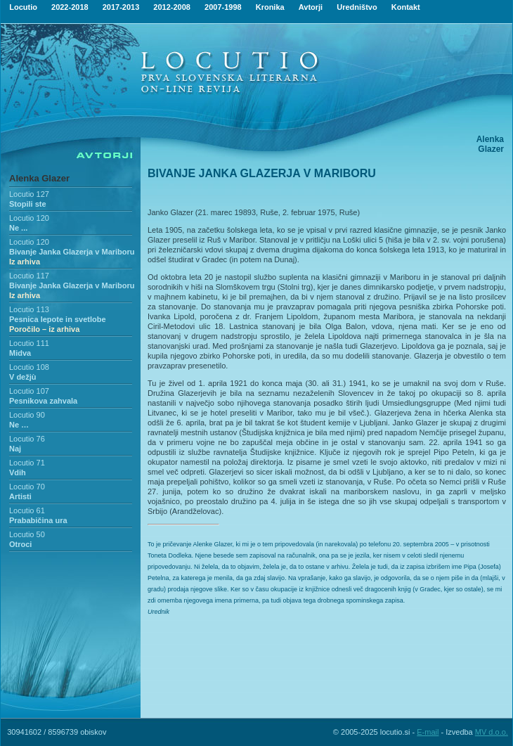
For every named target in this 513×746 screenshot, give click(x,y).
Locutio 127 (29, 194)
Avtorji (311, 7)
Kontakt (405, 7)
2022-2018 (70, 7)
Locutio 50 (27, 534)
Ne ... (18, 228)
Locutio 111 (29, 343)
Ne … (19, 424)
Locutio (23, 7)
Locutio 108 (29, 367)
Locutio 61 (27, 510)
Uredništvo (357, 7)
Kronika (270, 7)
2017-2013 (121, 7)
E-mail (428, 732)
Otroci (20, 544)
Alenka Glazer (39, 178)
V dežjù (23, 377)
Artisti (20, 496)
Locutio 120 (29, 218)
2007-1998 (223, 7)
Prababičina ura (38, 520)
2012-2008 (171, 7)
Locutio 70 (27, 486)
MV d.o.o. (491, 732)
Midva (20, 353)
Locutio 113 (29, 309)
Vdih (17, 472)
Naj (15, 448)
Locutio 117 (29, 275)
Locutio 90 (27, 415)
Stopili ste (27, 204)
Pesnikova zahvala (43, 401)
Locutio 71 (27, 462)
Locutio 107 (29, 391)
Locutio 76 (27, 439)
